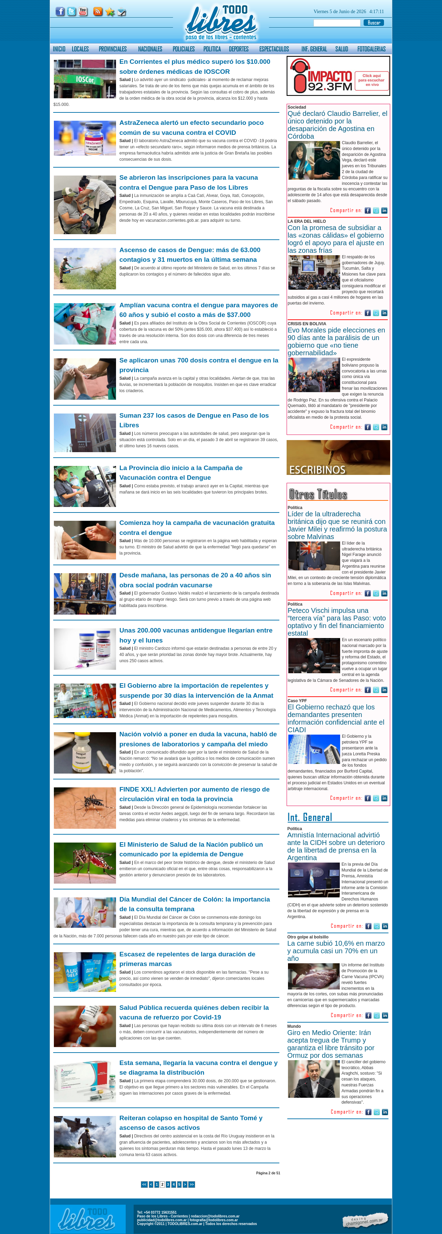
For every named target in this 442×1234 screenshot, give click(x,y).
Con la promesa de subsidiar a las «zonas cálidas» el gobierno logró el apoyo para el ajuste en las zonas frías (336, 239)
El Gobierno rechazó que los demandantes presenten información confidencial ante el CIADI (336, 718)
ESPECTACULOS (274, 49)
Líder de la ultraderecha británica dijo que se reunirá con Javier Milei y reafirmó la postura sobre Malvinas (337, 525)
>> (192, 1184)
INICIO (59, 49)
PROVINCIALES (113, 49)
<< (144, 1184)
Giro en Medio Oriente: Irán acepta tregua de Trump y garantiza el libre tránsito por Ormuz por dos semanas (330, 1044)
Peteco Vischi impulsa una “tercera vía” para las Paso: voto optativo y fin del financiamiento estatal (337, 622)
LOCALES (80, 49)
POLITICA (212, 49)
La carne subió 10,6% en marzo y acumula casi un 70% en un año (336, 950)
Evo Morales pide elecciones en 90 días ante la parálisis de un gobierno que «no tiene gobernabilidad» (336, 341)
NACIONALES (150, 49)
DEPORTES (239, 49)
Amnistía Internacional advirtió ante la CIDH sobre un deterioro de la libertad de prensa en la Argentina (336, 846)
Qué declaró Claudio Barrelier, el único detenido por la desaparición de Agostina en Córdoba (337, 125)
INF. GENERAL (314, 49)
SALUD (341, 49)
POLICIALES (184, 49)
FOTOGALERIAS (371, 49)
